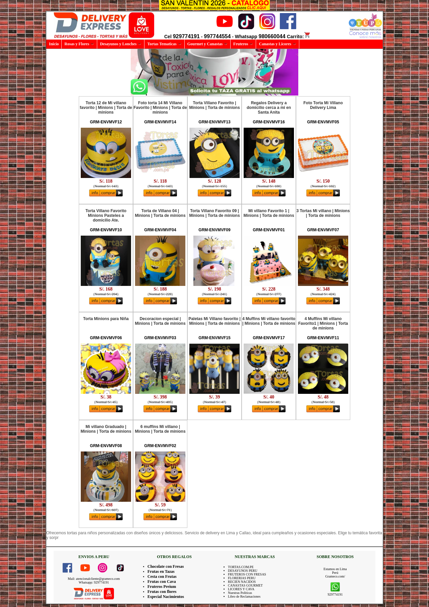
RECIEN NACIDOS (242, 582)
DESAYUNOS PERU (242, 570)
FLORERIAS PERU (242, 578)
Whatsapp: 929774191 (94, 582)
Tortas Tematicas (164, 44)
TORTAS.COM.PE (241, 567)
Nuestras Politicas (240, 593)
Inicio (54, 44)
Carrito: (299, 36)
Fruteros (243, 44)
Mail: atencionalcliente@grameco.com (94, 579)
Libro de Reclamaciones (244, 596)
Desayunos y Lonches (120, 44)
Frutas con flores (161, 591)
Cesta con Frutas (162, 576)
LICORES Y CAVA (241, 589)
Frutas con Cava (161, 581)
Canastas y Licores (277, 44)
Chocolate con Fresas (165, 566)
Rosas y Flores (79, 44)
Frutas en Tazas (161, 571)
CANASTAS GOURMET (245, 585)
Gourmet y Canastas (207, 44)
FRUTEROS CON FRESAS (247, 574)
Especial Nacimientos (165, 596)
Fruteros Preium (161, 586)
